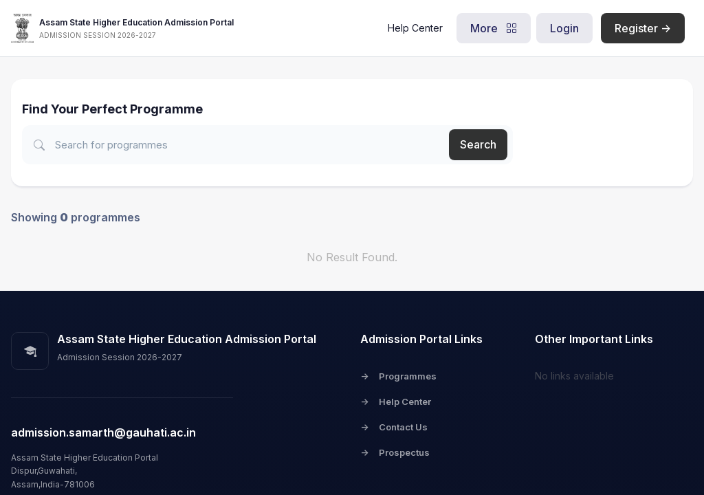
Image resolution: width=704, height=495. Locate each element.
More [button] (493, 28)
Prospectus (395, 452)
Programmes (398, 376)
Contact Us (394, 426)
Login (564, 28)
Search (478, 144)
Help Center (415, 28)
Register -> (643, 28)
